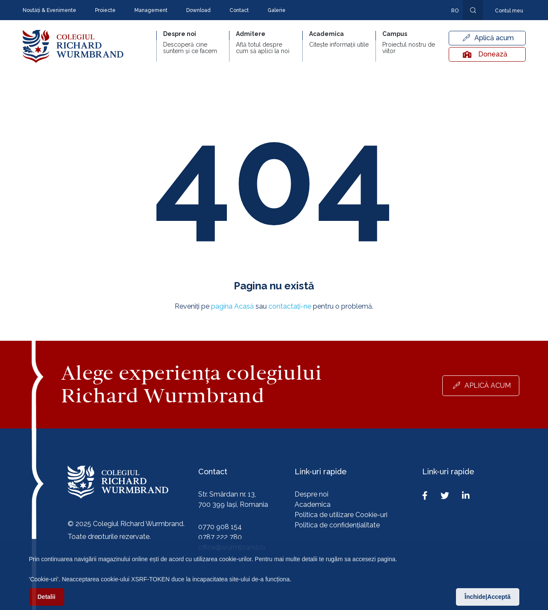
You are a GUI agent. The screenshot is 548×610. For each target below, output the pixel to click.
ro (455, 11)
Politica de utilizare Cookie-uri (341, 515)
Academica (313, 504)
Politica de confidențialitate (337, 525)
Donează (485, 54)
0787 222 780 (220, 537)
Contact (239, 10)
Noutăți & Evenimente (49, 10)
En (450, 23)
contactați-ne (289, 306)
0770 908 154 (220, 527)
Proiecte (105, 10)
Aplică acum (494, 38)
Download (198, 10)
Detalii (47, 601)
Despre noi (311, 494)
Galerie (277, 10)
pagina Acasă (232, 306)
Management (150, 10)
